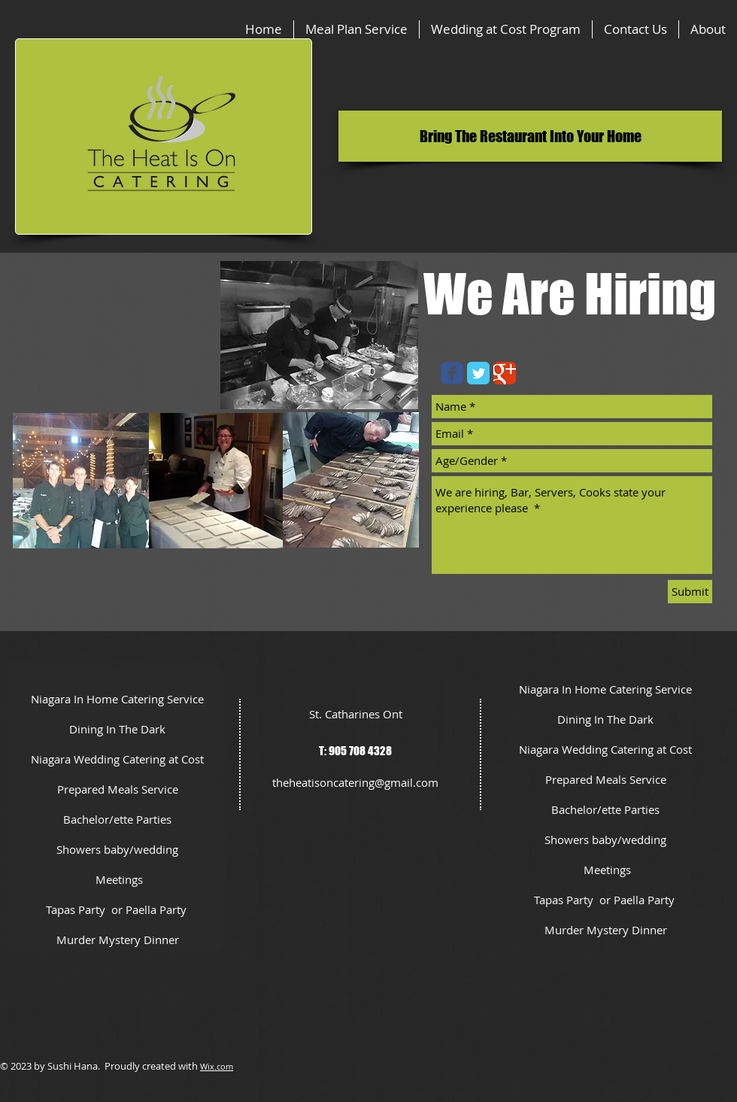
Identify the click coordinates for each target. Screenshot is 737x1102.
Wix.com (216, 1066)
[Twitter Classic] (478, 373)
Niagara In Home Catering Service (117, 698)
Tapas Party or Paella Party (118, 909)
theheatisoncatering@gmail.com (355, 782)
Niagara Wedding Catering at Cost (117, 759)
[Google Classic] (504, 373)
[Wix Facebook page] (452, 373)
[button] (530, 136)
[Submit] (690, 591)
